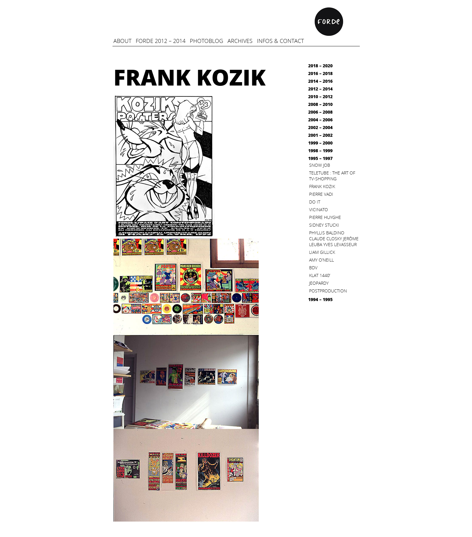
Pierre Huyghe (325, 217)
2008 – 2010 (320, 104)
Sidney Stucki (324, 225)
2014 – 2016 (320, 81)
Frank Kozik (322, 186)
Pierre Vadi (321, 194)
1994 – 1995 (320, 299)
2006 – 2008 (320, 112)
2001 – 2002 (320, 135)
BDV (313, 268)
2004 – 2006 (320, 120)
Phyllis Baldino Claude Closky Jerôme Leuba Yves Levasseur (334, 238)
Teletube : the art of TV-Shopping (332, 176)
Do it (314, 202)
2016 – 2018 (320, 73)
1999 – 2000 (320, 143)
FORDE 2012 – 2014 (160, 40)
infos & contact (280, 40)
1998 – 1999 (320, 150)
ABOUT (122, 40)
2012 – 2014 (320, 89)
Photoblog (206, 40)
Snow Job (319, 165)
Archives (240, 40)
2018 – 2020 (320, 66)
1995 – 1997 (320, 158)
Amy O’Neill (321, 260)
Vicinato (318, 209)
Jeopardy (319, 283)
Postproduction (328, 291)
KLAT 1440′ (319, 275)
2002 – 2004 (320, 127)
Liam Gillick (322, 252)
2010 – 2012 (320, 96)
